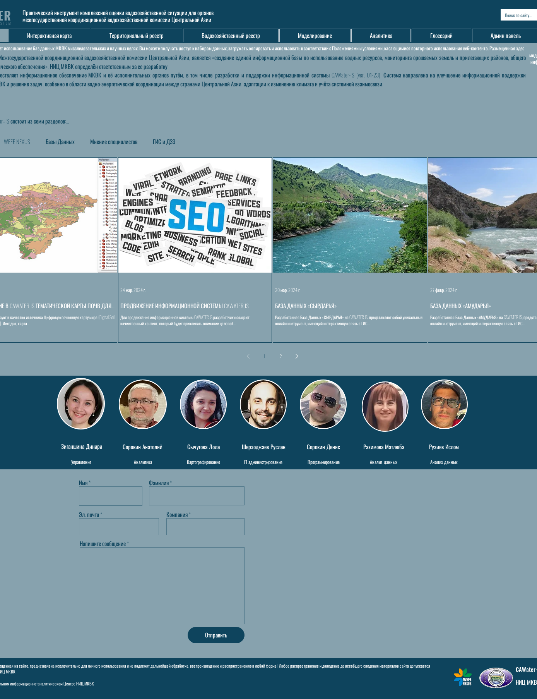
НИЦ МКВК (85, 683)
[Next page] (297, 356)
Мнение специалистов (113, 141)
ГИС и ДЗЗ (164, 141)
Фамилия (159, 483)
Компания (177, 514)
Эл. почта (89, 514)
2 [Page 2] (281, 356)
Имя (83, 483)
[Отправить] (216, 635)
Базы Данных (60, 141)
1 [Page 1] (264, 356)
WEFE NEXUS (17, 141)
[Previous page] (248, 356)
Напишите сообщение (103, 543)
